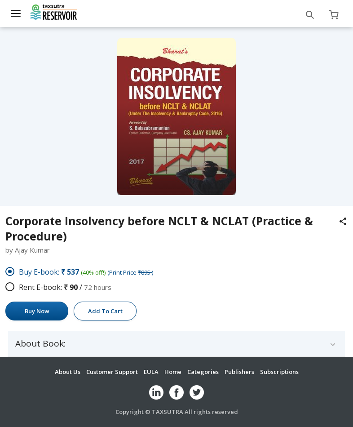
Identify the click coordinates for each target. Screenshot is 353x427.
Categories (203, 372)
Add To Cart (105, 311)
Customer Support (112, 372)
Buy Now (37, 311)
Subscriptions (279, 372)
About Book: (40, 343)
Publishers (239, 372)
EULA (151, 372)
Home (172, 372)
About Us (67, 372)
